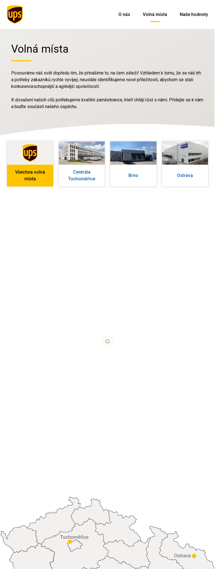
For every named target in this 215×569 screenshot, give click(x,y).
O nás (124, 14)
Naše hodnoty (194, 14)
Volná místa (155, 14)
